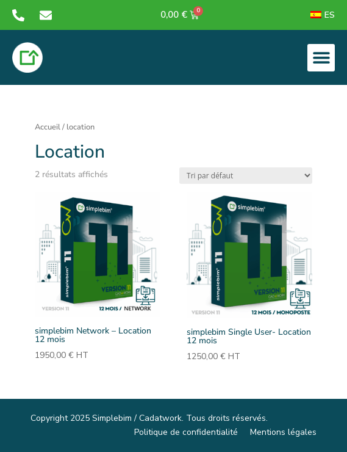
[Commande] (245, 175)
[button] (321, 57)
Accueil (47, 127)
